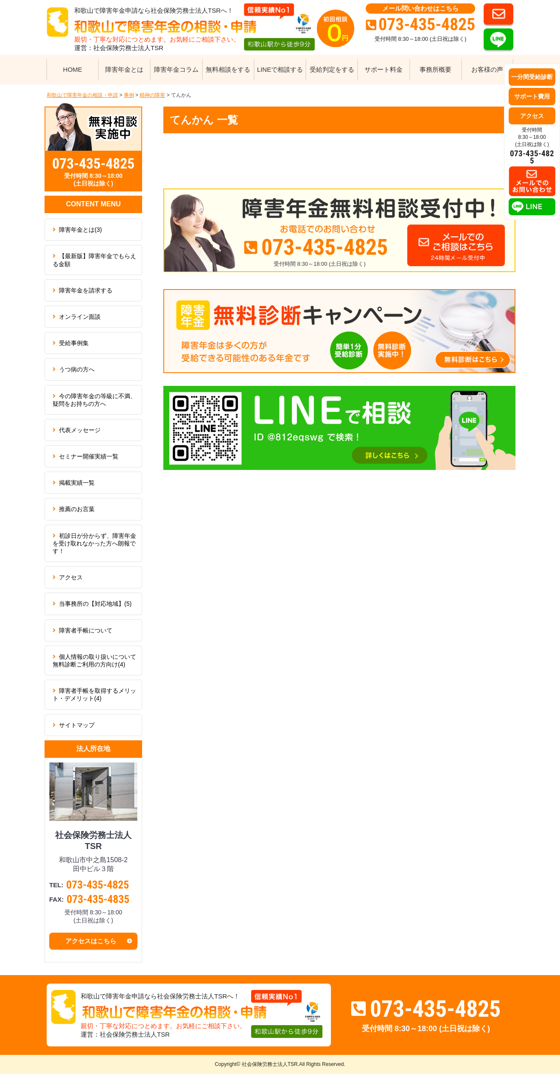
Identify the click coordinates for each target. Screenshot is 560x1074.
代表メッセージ (80, 430)
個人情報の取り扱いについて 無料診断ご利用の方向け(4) (97, 660)
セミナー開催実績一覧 (88, 456)
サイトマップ (77, 725)
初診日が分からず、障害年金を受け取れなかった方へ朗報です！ (94, 543)
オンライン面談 (80, 316)
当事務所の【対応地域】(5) (95, 603)
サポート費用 (532, 96)
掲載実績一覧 (77, 482)
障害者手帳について (85, 630)
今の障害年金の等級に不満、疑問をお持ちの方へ (94, 400)
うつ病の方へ (77, 369)
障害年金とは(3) (80, 229)
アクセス (71, 577)
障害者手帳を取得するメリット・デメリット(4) (94, 694)
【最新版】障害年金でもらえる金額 (94, 260)
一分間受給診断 (532, 76)
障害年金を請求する (85, 290)
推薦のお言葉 (77, 509)
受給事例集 (74, 343)
